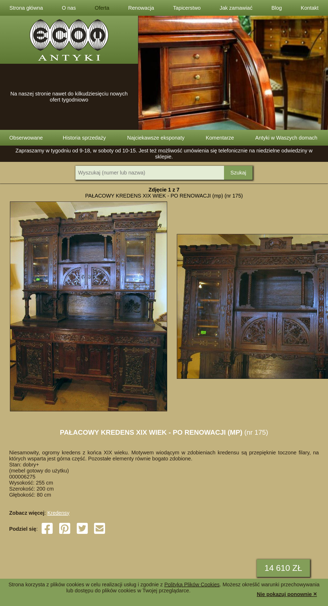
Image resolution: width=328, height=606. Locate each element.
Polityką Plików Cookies (192, 584)
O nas (69, 8)
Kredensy (58, 513)
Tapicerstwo (187, 8)
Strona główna (26, 8)
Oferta (102, 8)
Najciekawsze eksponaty (155, 138)
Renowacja (141, 8)
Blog (276, 8)
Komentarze (220, 138)
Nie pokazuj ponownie (287, 593)
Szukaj (238, 173)
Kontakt (310, 8)
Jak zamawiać (236, 8)
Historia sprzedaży (84, 138)
